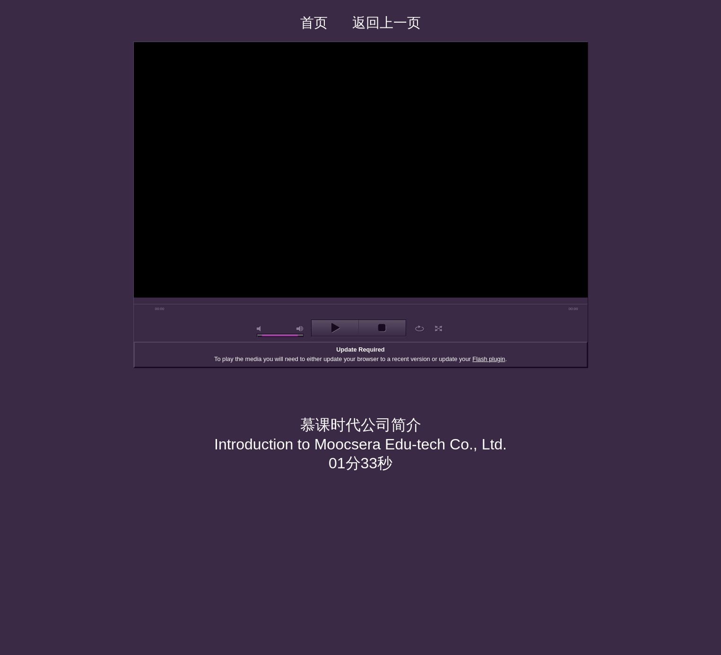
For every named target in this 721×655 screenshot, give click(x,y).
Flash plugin (488, 358)
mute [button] (260, 328)
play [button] (335, 328)
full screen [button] (438, 328)
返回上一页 (386, 22)
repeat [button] (420, 328)
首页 (314, 22)
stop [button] (382, 328)
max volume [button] (300, 328)
